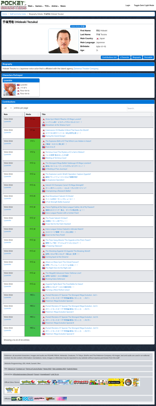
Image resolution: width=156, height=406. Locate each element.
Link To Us (55, 374)
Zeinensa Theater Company (86, 68)
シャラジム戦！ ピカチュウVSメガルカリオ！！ (64, 122)
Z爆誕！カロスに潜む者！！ (56, 144)
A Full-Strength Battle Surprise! (58, 202)
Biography (137, 57)
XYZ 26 (32, 196)
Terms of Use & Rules (34, 369)
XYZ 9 (32, 152)
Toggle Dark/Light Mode (144, 5)
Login (128, 5)
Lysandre (8, 80)
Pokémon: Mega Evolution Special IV (60, 334)
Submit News (72, 369)
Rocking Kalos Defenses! (55, 279)
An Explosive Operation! (55, 180)
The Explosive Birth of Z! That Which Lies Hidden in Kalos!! (68, 141)
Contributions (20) (109, 57)
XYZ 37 (32, 218)
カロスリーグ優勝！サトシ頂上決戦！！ (61, 232)
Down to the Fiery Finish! (55, 235)
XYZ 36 (32, 207)
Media (28, 114)
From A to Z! (50, 147)
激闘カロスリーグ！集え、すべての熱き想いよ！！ (65, 210)
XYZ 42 (32, 273)
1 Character (124, 57)
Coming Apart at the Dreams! (57, 257)
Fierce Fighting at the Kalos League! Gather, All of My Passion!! (70, 207)
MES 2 (32, 306)
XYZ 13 (32, 163)
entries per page (16, 108)
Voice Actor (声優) (78, 26)
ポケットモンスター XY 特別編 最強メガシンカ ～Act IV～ (68, 331)
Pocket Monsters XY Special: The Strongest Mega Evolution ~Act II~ (72, 306)
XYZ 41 (32, 262)
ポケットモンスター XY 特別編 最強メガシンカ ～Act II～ (68, 309)
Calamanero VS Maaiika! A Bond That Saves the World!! (67, 130)
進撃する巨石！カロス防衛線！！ (58, 276)
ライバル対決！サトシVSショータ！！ (60, 199)
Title (43, 114)
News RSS (47, 369)
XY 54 (32, 130)
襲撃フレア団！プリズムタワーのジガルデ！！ (63, 243)
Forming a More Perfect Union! (58, 290)
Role (6, 114)
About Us (11, 369)
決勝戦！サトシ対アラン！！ (57, 221)
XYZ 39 (32, 240)
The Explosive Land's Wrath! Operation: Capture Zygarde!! (68, 174)
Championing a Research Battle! (58, 191)
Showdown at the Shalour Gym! (58, 125)
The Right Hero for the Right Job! (58, 268)
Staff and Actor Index (18, 14)
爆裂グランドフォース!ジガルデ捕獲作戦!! (62, 177)
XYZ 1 (32, 141)
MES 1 (32, 295)
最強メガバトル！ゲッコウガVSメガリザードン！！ (65, 166)
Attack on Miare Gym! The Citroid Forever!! (62, 262)
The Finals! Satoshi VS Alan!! (57, 218)
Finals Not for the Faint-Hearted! (58, 224)
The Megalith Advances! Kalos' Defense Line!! (63, 273)
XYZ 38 (32, 229)
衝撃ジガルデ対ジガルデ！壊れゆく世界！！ (63, 254)
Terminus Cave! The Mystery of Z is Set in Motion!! (65, 152)
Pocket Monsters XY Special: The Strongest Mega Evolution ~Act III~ (72, 317)
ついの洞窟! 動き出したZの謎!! (57, 155)
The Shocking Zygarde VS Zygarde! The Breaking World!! (68, 251)
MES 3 (32, 317)
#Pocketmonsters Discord (23, 374)
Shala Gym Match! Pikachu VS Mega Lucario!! (63, 119)
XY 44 (32, 119)
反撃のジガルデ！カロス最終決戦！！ (60, 287)
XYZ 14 (32, 174)
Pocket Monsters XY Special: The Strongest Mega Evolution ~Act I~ (72, 295)
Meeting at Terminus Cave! (56, 158)
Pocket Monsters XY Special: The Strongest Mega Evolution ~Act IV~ (72, 328)
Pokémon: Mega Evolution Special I (59, 301)
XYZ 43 (32, 284)
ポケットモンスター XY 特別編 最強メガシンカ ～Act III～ (68, 320)
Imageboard (45, 374)
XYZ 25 (32, 185)
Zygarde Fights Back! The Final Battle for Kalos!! (64, 284)
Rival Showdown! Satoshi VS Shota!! (59, 196)
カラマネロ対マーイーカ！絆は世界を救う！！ (63, 133)
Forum (36, 374)
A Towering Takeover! (54, 246)
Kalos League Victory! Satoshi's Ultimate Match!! (64, 229)
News (63, 6)
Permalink (148, 57)
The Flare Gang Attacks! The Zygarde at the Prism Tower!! (68, 240)
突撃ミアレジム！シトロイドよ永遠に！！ (62, 265)
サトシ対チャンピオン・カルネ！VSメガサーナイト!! (66, 188)
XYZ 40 (32, 251)
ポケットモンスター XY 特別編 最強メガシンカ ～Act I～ (68, 298)
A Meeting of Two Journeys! (56, 169)
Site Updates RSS (59, 369)
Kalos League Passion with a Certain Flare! (62, 213)
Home (4, 14)
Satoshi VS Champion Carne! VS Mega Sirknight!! (65, 185)
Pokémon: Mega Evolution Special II (59, 312)
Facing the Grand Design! (55, 136)
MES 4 (32, 328)
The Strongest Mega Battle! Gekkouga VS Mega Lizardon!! (68, 163)
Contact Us (20, 369)
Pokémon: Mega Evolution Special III (60, 323)
